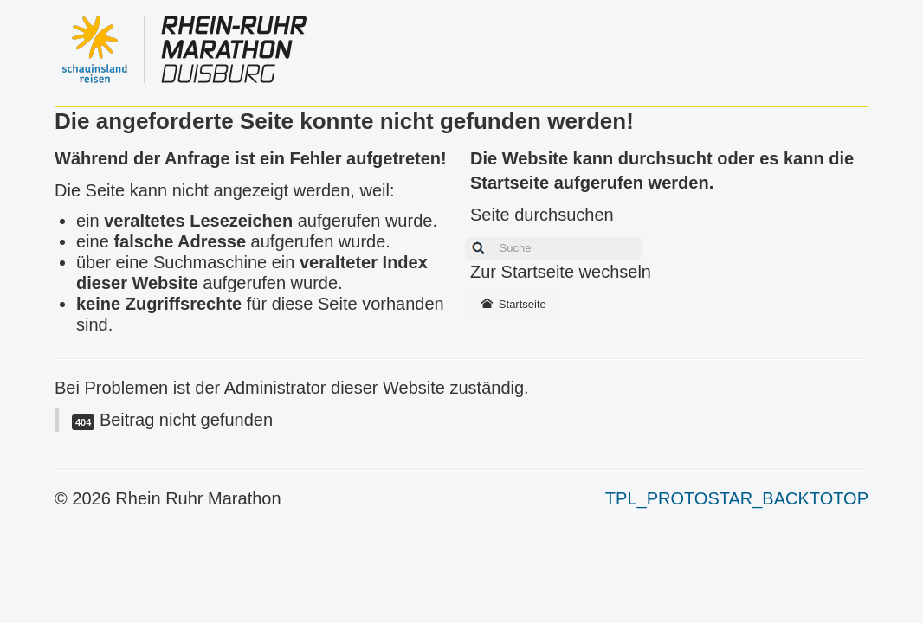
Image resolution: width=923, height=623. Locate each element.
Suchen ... (460, 234)
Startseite (513, 304)
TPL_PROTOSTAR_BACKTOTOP (736, 498)
